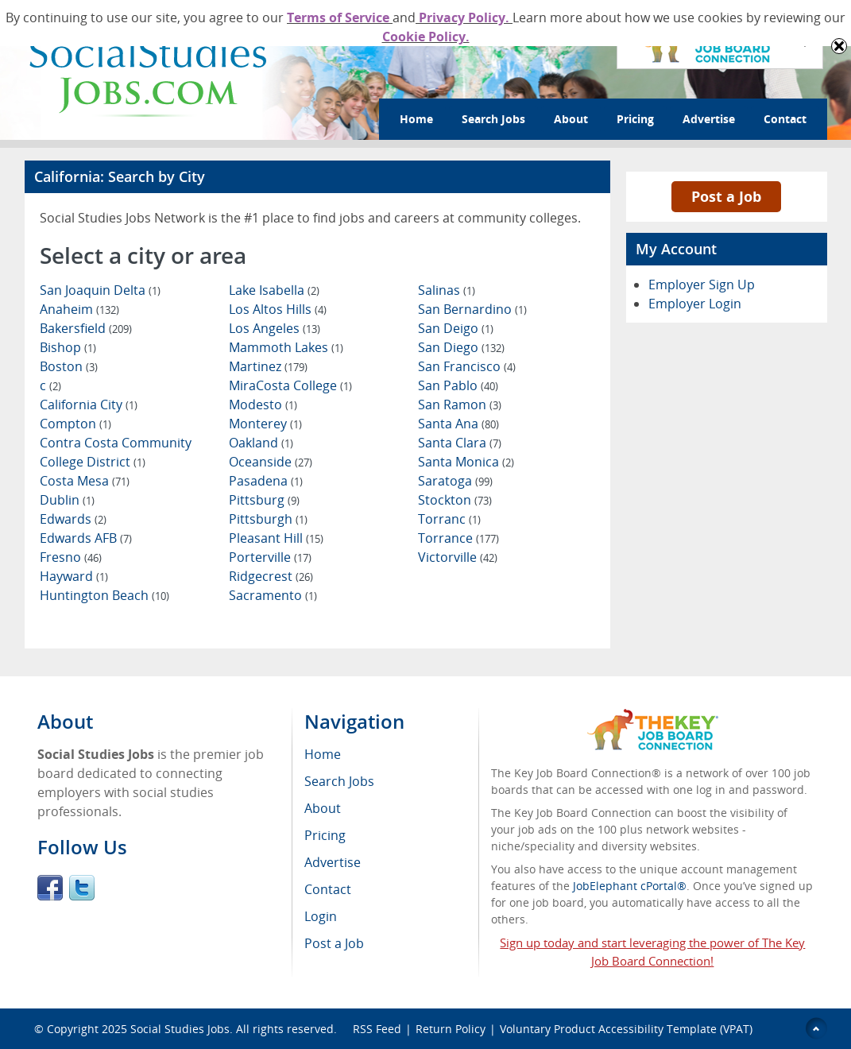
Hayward (74, 576)
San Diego (461, 347)
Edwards (73, 519)
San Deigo (455, 328)
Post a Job (726, 196)
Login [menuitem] (320, 916)
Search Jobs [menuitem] (339, 781)
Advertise (709, 118)
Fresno (71, 557)
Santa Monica (466, 461)
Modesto (263, 404)
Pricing (635, 118)
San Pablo (458, 385)
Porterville (270, 557)
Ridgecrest (271, 576)
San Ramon (459, 404)
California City (88, 404)
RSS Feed (377, 1028)
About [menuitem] (322, 808)
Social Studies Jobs (180, 1028)
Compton (75, 423)
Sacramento (273, 595)
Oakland (261, 442)
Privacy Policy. (464, 17)
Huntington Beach (104, 595)
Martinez (268, 366)
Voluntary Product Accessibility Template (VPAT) (626, 1028)
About (571, 118)
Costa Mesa (85, 481)
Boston (69, 366)
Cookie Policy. (426, 36)
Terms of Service (340, 17)
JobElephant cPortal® (630, 885)
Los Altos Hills (278, 309)
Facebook (50, 887)
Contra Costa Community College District (115, 452)
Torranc (449, 519)
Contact (785, 118)
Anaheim (79, 309)
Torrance (458, 538)
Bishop (68, 347)
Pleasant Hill (276, 538)
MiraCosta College (290, 385)
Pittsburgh (268, 519)
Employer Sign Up (701, 284)
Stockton (455, 500)
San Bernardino (472, 309)
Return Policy (450, 1028)
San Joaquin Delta (100, 290)
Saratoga (455, 481)
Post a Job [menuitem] (334, 943)
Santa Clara (459, 442)
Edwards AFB (86, 538)
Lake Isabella (274, 290)
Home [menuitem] (322, 754)
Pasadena (266, 481)
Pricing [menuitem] (325, 835)
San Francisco (467, 366)
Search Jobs (493, 118)
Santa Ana (458, 423)
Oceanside (270, 461)
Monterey (265, 423)
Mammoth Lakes (286, 347)
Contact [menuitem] (327, 889)
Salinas (446, 290)
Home (416, 118)
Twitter (82, 887)
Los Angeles (274, 328)
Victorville (457, 557)
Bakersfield (86, 328)
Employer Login (694, 303)
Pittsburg (264, 500)
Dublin (67, 500)
